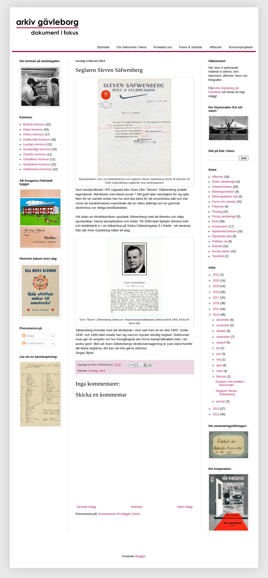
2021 (216, 274)
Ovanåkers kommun (36, 159)
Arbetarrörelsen (222, 187)
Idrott (102, 370)
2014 (216, 314)
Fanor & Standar (190, 47)
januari (221, 401)
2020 (216, 280)
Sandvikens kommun (36, 164)
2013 (216, 408)
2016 (216, 303)
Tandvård (218, 256)
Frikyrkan (218, 206)
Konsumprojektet (241, 47)
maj (219, 359)
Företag (93, 370)
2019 (216, 286)
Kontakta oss (163, 47)
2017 (216, 297)
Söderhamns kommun (37, 169)
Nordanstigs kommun (37, 149)
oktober (221, 331)
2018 (216, 292)
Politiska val (219, 241)
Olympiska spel (222, 236)
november (223, 325)
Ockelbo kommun (34, 154)
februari (221, 376)
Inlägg (28, 336)
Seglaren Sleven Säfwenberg (226, 392)
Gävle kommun (33, 129)
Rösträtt (217, 246)
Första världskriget (224, 216)
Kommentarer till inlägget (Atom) (119, 514)
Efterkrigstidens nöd (225, 196)
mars (220, 371)
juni (219, 354)
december (223, 320)
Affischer (216, 47)
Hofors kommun (33, 134)
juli (218, 348)
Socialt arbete (221, 251)
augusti (221, 342)
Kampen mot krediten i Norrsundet (230, 383)
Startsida (103, 47)
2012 (216, 414)
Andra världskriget (224, 181)
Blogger (140, 556)
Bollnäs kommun (34, 124)
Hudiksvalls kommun (36, 139)
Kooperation (220, 226)
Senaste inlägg (86, 507)
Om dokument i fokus (131, 47)
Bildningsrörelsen (223, 191)
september (223, 337)
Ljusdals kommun (34, 144)
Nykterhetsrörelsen (224, 231)
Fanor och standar (224, 201)
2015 (216, 309)
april (219, 365)
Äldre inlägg (184, 507)
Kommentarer (33, 343)
